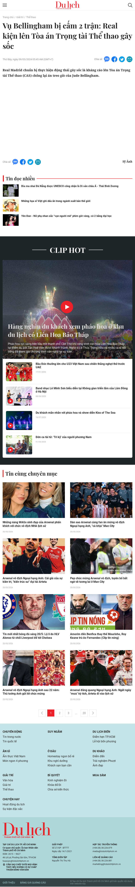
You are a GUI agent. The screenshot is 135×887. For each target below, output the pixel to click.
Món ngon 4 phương (15, 761)
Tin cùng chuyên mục (31, 473)
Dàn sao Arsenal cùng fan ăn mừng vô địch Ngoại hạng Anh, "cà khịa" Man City (97, 524)
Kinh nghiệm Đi (57, 780)
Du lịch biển (101, 732)
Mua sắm (99, 775)
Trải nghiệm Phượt (104, 761)
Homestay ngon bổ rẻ (61, 756)
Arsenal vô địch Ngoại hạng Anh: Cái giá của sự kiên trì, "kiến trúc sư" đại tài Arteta (33, 580)
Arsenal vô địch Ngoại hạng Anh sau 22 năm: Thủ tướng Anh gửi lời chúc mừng (31, 692)
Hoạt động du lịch (14, 804)
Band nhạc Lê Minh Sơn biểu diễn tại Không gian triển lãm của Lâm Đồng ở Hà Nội (82, 390)
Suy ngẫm (55, 732)
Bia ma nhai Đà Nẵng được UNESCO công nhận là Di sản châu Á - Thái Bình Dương (69, 186)
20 (84, 713)
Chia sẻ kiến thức (58, 789)
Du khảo (99, 751)
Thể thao (31, 17)
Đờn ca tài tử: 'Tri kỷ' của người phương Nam (64, 437)
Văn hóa (8, 780)
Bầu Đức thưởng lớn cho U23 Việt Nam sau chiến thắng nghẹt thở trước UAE (80, 365)
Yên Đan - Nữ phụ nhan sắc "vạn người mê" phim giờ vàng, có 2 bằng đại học (66, 216)
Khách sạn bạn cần (60, 765)
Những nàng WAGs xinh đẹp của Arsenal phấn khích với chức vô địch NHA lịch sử (32, 524)
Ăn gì (6, 751)
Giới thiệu (9, 883)
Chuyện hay (11, 799)
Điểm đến (99, 756)
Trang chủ (8, 17)
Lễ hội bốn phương (104, 741)
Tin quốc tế (10, 741)
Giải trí (19, 17)
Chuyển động (12, 732)
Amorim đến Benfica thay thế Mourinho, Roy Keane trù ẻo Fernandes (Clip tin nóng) (98, 636)
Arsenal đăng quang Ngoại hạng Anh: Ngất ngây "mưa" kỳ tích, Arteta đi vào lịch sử (100, 692)
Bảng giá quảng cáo (33, 883)
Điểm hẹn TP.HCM (104, 737)
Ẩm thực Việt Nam (14, 756)
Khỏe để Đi (54, 785)
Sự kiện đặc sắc (12, 809)
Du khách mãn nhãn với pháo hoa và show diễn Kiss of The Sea (75, 412)
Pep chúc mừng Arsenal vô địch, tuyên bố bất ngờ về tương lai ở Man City (98, 580)
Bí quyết (54, 775)
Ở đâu (52, 751)
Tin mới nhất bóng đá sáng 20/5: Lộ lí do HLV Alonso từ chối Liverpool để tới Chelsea (31, 636)
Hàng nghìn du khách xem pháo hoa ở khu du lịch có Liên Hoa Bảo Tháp (62, 330)
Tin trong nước (12, 737)
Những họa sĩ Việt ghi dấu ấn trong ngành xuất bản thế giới (55, 201)
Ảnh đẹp (98, 765)
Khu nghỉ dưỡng (58, 761)
